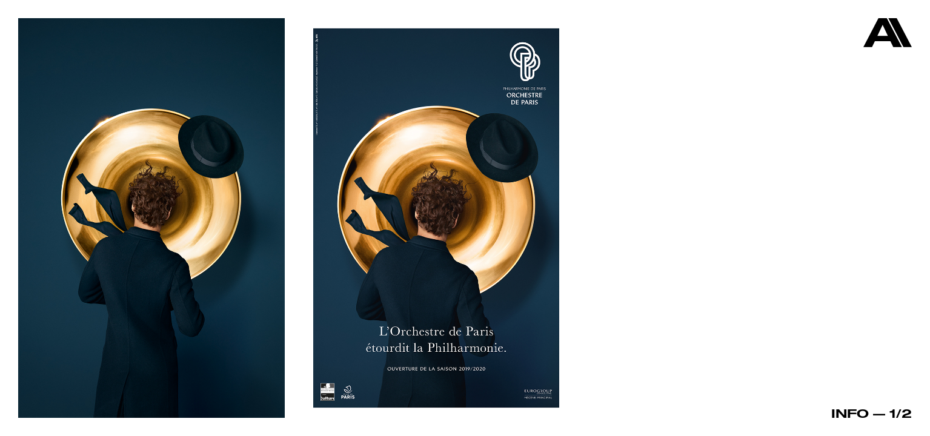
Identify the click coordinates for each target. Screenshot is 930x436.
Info (850, 413)
